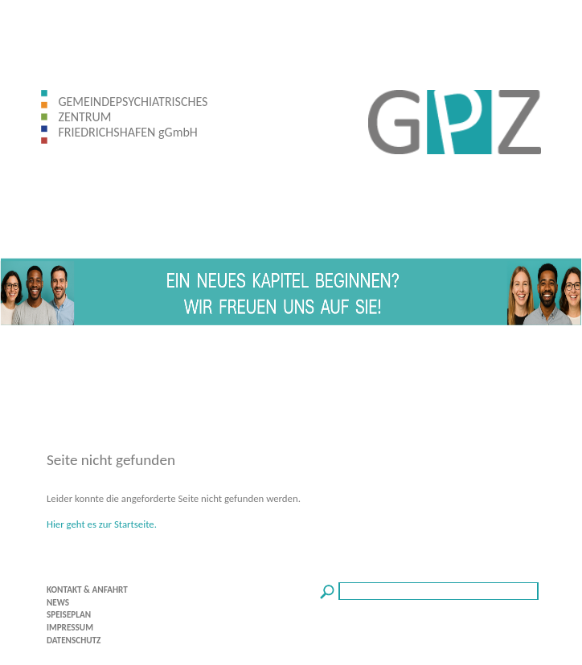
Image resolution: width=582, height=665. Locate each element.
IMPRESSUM (70, 627)
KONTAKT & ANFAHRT (87, 589)
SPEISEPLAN (69, 614)
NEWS (58, 602)
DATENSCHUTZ (74, 640)
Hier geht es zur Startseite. (102, 524)
